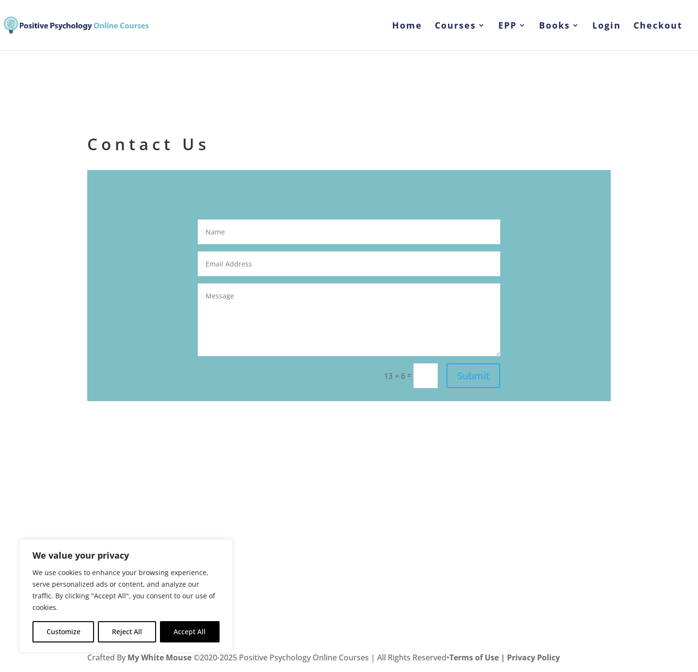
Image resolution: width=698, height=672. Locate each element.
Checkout (658, 26)
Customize (63, 631)
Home (407, 26)
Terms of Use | (478, 657)
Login (606, 26)
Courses (455, 26)
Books (554, 26)
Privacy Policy (533, 657)
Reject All (127, 631)
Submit (473, 375)
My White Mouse (159, 657)
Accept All (190, 631)
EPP (507, 26)
